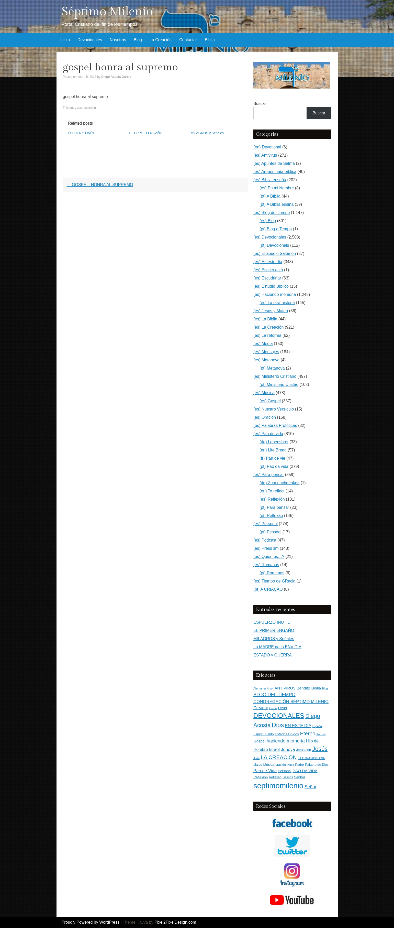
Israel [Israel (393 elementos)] (274, 749)
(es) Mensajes (266, 352)
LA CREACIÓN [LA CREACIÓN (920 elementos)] (279, 757)
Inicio (65, 40)
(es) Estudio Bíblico (271, 286)
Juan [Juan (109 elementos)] (256, 758)
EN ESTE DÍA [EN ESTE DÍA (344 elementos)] (298, 725)
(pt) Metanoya (272, 368)
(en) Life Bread (273, 450)
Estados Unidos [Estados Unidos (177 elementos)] (287, 734)
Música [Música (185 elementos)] (268, 765)
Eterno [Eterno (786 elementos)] (307, 733)
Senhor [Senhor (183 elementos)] (299, 777)
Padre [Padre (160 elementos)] (299, 765)
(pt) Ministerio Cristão (279, 384)
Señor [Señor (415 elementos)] (310, 786)
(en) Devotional (267, 147)
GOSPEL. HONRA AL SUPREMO (100, 184)
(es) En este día (267, 262)
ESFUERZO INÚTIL (83, 133)
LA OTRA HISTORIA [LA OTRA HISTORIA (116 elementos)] (311, 758)
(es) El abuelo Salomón (274, 253)
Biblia (210, 40)
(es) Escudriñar (267, 278)
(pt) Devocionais (274, 245)
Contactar (188, 40)
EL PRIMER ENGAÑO (146, 133)
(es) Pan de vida (268, 433)
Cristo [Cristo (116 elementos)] (273, 708)
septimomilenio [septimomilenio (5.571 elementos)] (278, 785)
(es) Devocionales (269, 237)
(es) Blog (268, 221)
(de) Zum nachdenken (280, 483)
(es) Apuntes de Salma (274, 163)
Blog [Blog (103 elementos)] (325, 688)
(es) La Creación (268, 327)
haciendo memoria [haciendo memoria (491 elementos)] (286, 740)
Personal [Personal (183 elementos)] (284, 771)
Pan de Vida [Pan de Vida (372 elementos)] (265, 770)
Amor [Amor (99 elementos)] (270, 688)
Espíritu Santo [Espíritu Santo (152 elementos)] (263, 734)
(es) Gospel (270, 401)
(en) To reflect (272, 491)
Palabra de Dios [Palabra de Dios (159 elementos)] (317, 765)
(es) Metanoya (266, 360)
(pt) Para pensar (274, 507)
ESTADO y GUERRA (272, 655)
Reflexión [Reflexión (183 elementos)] (260, 777)
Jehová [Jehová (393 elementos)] (288, 749)
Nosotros (118, 40)
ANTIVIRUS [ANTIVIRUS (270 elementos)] (285, 688)
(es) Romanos (266, 565)
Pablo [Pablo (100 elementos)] (290, 764)
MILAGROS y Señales (207, 133)
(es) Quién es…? (268, 556)
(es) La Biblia (265, 319)
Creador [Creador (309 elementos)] (260, 708)
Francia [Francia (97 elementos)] (321, 734)
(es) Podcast (264, 540)
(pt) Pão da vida (274, 466)
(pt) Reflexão (271, 515)
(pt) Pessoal (270, 532)
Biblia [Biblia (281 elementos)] (316, 688)
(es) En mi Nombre (277, 188)
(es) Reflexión (272, 499)
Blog (138, 40)
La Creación (161, 40)
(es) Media (263, 343)
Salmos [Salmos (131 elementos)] (288, 777)
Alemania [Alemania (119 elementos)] (259, 688)
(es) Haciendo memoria (274, 294)
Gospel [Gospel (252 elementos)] (259, 741)
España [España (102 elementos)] (317, 726)
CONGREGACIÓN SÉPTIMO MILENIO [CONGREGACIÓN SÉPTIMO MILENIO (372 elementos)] (291, 701)
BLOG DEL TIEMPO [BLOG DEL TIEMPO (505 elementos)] (274, 694)
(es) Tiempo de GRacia (274, 581)
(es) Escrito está (268, 270)
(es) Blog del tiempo (271, 212)
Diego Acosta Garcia (116, 77)
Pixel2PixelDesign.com (175, 922)
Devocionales (89, 40)
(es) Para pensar (268, 474)
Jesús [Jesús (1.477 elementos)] (320, 749)
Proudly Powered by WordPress (90, 922)
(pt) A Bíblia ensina (277, 204)
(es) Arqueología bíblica (274, 171)
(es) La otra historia (277, 302)
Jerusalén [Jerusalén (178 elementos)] (303, 750)
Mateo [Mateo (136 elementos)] (257, 765)
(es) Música (264, 393)
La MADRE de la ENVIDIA (277, 647)
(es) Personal (265, 524)
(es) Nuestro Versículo (273, 409)
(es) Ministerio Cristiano (274, 376)
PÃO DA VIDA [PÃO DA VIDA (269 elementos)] (304, 771)
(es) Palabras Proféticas (275, 425)
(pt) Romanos (272, 573)
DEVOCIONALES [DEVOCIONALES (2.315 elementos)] (278, 715)
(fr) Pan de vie (272, 458)
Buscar (259, 103)
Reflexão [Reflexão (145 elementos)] (275, 777)
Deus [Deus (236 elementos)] (282, 708)
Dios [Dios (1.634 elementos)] (278, 725)
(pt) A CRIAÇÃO (268, 589)
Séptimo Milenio (107, 11)
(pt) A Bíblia (270, 196)
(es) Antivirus (265, 155)
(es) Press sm (266, 548)
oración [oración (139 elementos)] (280, 765)
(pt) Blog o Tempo (276, 229)
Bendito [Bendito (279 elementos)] (303, 688)
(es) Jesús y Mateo (270, 311)
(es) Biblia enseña (269, 180)
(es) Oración (264, 417)
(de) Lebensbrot (274, 442)
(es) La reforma (267, 335)
